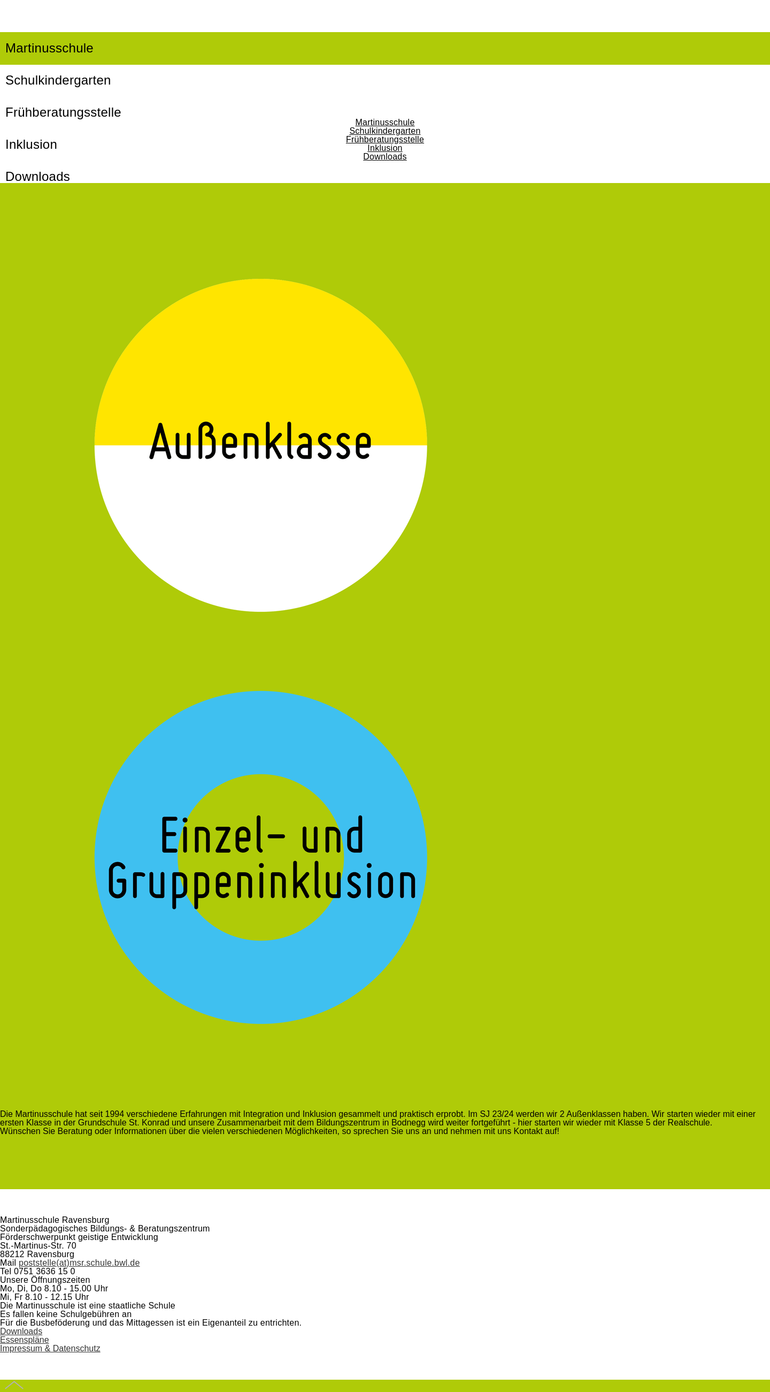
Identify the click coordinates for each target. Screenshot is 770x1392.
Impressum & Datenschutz (50, 1348)
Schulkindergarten (58, 80)
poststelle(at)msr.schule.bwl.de (79, 1262)
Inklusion (384, 148)
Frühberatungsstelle (385, 139)
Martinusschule (49, 48)
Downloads (384, 156)
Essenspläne (24, 1339)
